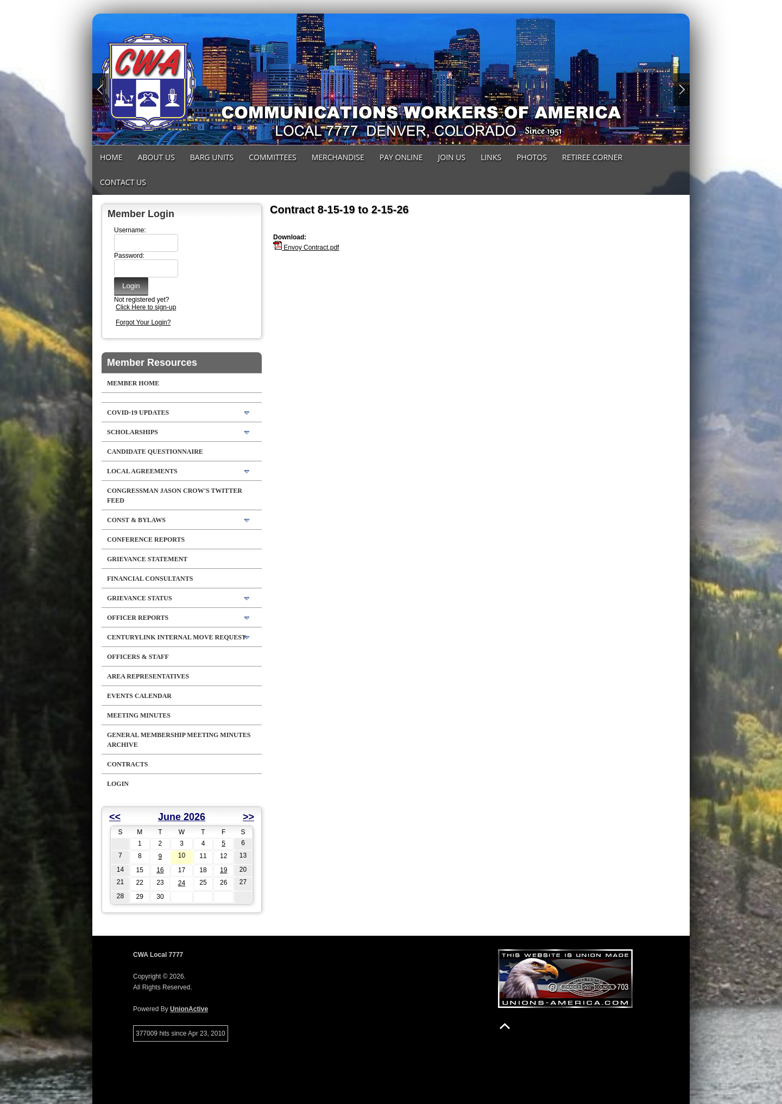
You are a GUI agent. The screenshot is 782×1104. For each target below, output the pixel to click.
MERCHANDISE (338, 157)
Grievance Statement (147, 559)
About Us (156, 157)
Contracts (127, 764)
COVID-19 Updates (138, 412)
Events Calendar (139, 696)
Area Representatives (148, 676)
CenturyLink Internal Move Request (176, 637)
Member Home (133, 383)
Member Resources (152, 362)
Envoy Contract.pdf (306, 247)
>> (248, 816)
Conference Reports (146, 539)
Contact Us (123, 182)
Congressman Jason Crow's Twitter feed (174, 495)
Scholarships (132, 432)
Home (111, 157)
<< (115, 816)
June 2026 (181, 816)
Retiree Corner (592, 157)
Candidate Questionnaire (155, 451)
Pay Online (401, 157)
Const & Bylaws (136, 520)
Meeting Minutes (139, 715)
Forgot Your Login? (143, 322)
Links (491, 157)
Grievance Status (139, 598)
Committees (272, 157)
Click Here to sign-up (146, 307)
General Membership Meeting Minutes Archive (178, 739)
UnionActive (189, 1009)
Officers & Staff (138, 657)
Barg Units (212, 157)
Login (118, 784)
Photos (531, 157)
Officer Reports (137, 617)
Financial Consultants (150, 578)
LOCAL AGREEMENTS (142, 471)
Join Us (452, 157)
